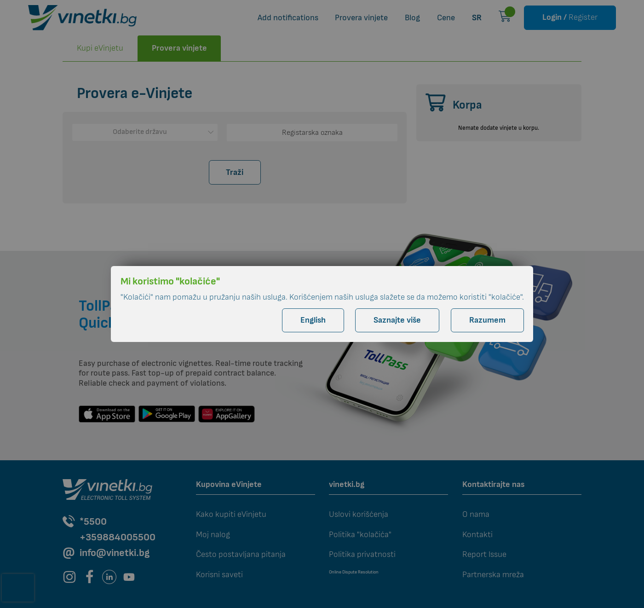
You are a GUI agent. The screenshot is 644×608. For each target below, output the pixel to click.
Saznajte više (397, 320)
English (313, 320)
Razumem (487, 320)
